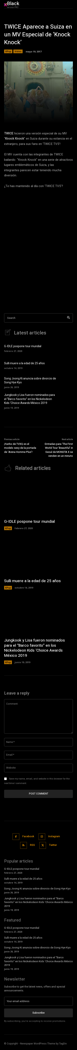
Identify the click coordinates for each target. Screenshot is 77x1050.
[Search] (68, 318)
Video (18, 51)
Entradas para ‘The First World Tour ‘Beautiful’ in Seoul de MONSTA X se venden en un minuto (59, 450)
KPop (8, 51)
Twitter (53, 845)
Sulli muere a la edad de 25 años (24, 363)
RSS (32, 845)
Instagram (54, 836)
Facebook (28, 836)
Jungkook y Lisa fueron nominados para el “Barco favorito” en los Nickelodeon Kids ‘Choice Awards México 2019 (29, 399)
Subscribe (38, 1013)
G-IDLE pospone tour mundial (22, 346)
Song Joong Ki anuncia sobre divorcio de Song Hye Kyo (30, 380)
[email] (38, 1001)
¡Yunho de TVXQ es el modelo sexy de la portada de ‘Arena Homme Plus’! (20, 448)
